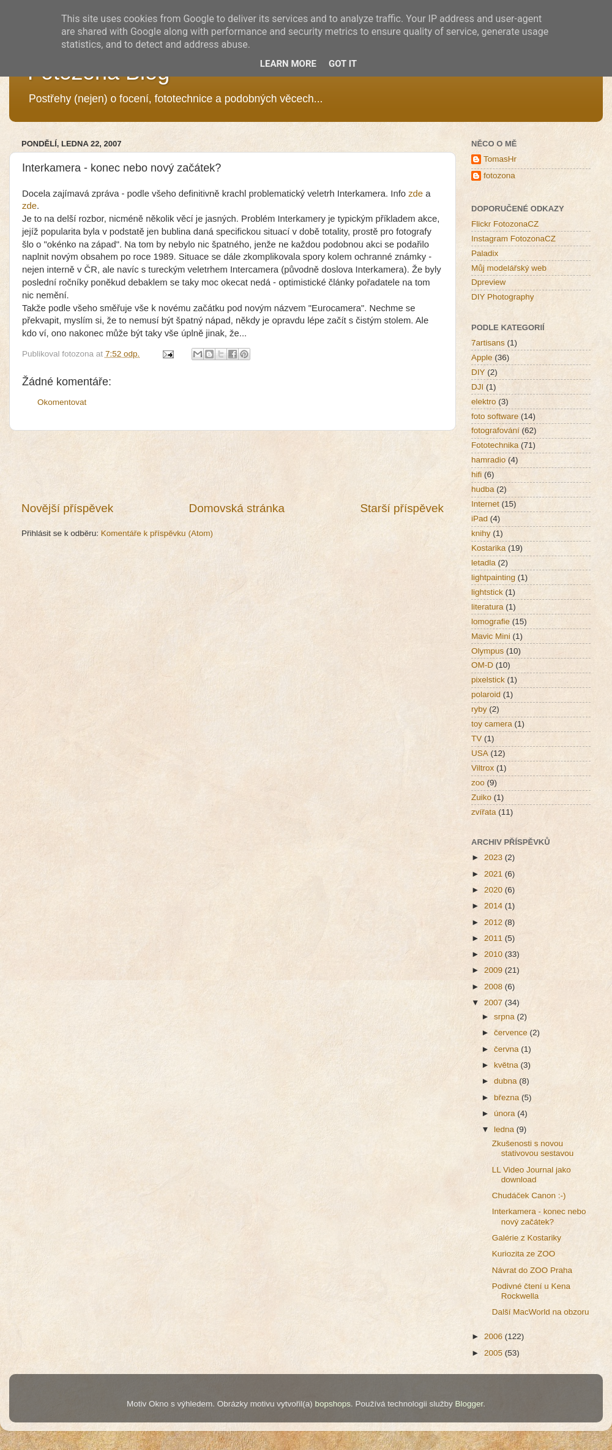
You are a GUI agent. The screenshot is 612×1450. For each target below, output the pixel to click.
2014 (494, 905)
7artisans (488, 342)
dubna (506, 1081)
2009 (494, 970)
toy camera (491, 723)
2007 (494, 1002)
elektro (483, 401)
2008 (494, 986)
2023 (494, 857)
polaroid (486, 694)
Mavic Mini (490, 636)
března (507, 1097)
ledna (505, 1129)
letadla (483, 562)
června (507, 1049)
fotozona (499, 175)
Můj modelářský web (509, 268)
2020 (494, 889)
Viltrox (482, 767)
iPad (479, 518)
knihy (481, 533)
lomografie (490, 621)
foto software (494, 416)
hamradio (488, 459)
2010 (494, 954)
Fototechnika (494, 445)
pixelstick (488, 679)
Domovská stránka (237, 508)
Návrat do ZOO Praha (532, 1270)
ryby (479, 709)
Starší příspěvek (402, 508)
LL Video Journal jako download (531, 1174)
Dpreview (488, 282)
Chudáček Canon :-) (529, 1195)
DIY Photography (502, 296)
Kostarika (488, 548)
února (505, 1113)
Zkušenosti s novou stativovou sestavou (533, 1148)
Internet (485, 503)
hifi (476, 474)
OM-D (482, 665)
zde (415, 193)
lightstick (487, 592)
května (507, 1065)
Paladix (484, 253)
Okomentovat (61, 402)
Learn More (288, 63)
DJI (477, 386)
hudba (482, 489)
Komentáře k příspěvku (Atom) (157, 533)
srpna (505, 1016)
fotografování (495, 430)
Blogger (469, 1403)
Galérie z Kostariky (526, 1237)
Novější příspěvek (67, 508)
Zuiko (481, 797)
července (512, 1032)
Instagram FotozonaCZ (513, 238)
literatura (487, 606)
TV (476, 738)
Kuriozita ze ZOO (524, 1253)
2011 (494, 938)
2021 (494, 873)
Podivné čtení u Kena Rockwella (531, 1291)
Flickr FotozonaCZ (505, 223)
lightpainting (493, 577)
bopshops (333, 1403)
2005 (494, 1352)
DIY (478, 372)
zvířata (483, 812)
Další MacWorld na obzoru (540, 1311)
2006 (494, 1336)
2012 (494, 922)
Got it (343, 63)
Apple (482, 357)
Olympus (487, 650)
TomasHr (500, 159)
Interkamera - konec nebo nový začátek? (539, 1216)
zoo (478, 782)
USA (479, 753)
